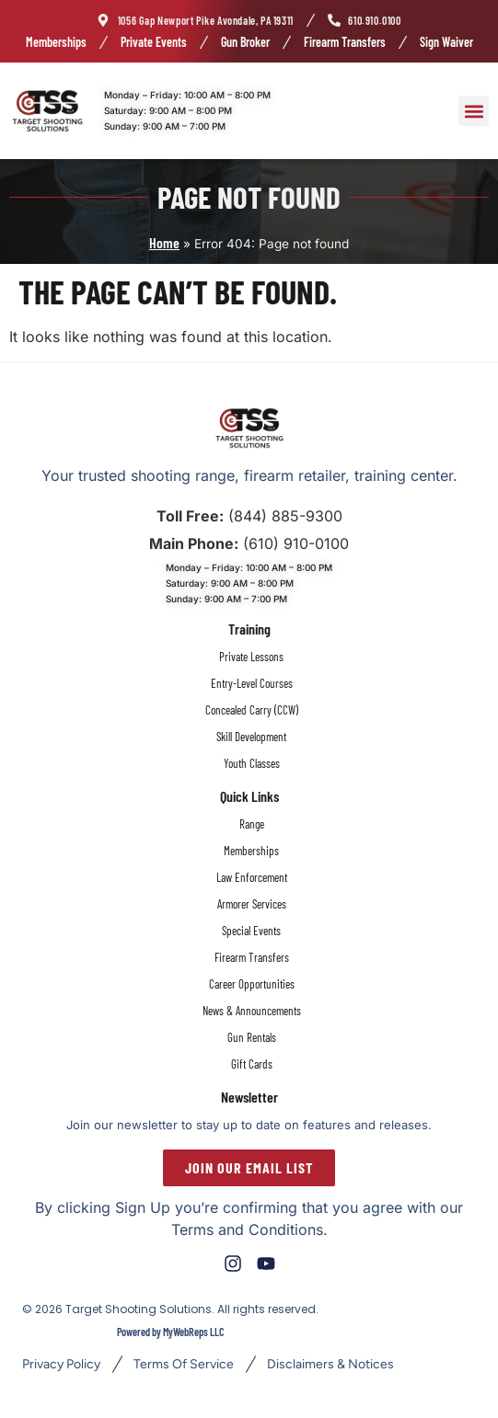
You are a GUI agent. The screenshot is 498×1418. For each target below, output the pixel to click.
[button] (473, 111)
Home (164, 242)
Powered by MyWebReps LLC (170, 1331)
